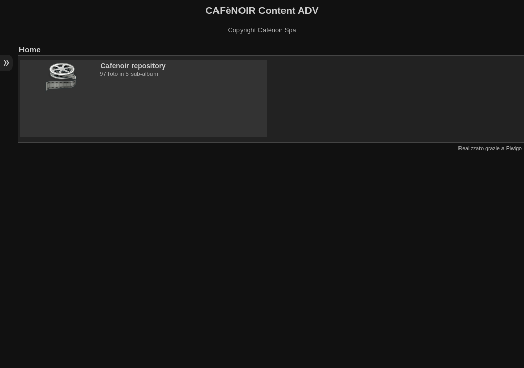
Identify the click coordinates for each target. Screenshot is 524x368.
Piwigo (514, 148)
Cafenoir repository (132, 66)
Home (30, 49)
